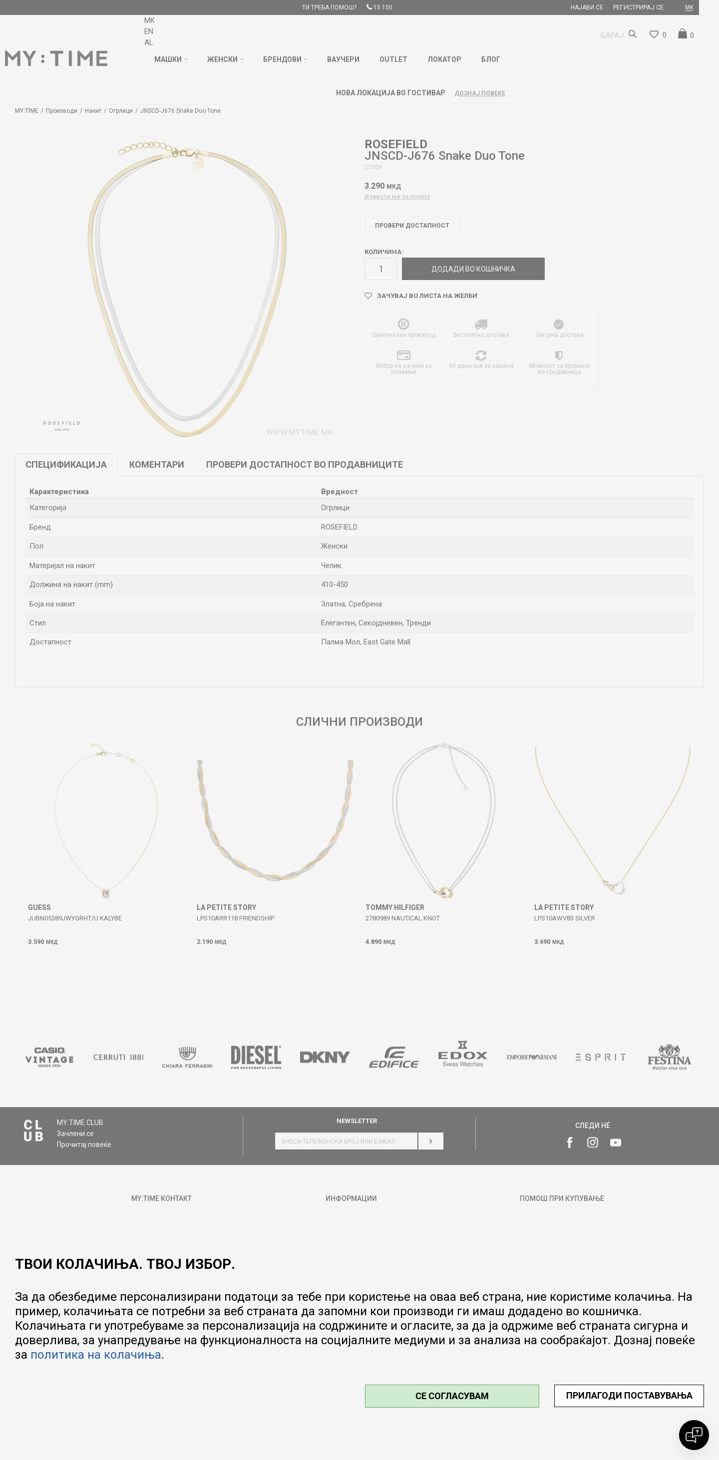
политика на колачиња (95, 1355)
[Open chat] (694, 1435)
